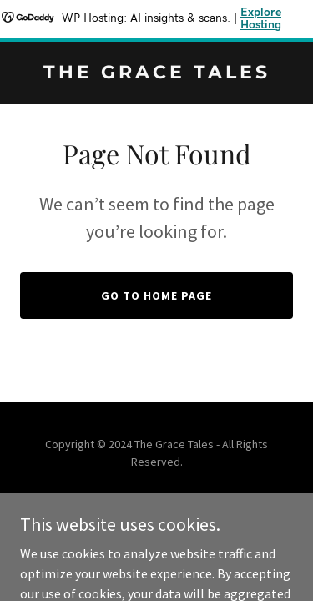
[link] (156, 73)
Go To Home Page (156, 295)
